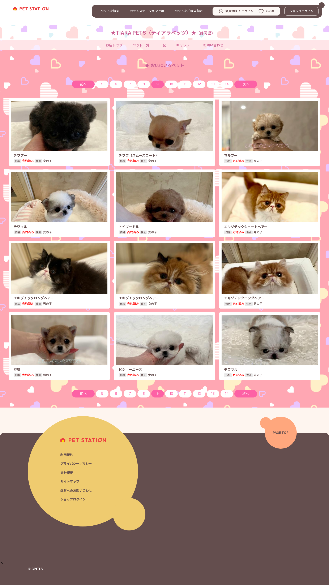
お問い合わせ (213, 45)
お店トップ (114, 45)
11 (185, 84)
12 (199, 84)
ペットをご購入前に (189, 11)
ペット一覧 (141, 45)
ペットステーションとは (147, 11)
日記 (162, 45)
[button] (1, 562)
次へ (245, 84)
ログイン (247, 11)
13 (213, 84)
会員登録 (231, 11)
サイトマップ (69, 481)
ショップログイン (301, 11)
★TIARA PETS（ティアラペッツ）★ (163, 32)
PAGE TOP (281, 432)
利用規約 (66, 455)
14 (227, 84)
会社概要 (66, 472)
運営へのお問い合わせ (76, 490)
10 (171, 84)
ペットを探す (110, 11)
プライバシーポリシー (76, 463)
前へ (83, 84)
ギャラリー (184, 45)
